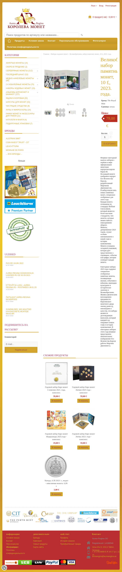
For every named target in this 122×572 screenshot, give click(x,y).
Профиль (64, 538)
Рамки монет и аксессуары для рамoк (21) (20, 115)
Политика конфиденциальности (23, 47)
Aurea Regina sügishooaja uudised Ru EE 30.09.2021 (21, 275)
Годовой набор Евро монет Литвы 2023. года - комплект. (83, 437)
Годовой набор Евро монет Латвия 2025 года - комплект (83, 390)
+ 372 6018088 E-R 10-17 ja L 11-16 (106, 552)
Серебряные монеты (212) (19, 71)
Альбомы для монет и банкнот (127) (17, 93)
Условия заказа (36, 41)
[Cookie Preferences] (4, 567)
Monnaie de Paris (15, 150)
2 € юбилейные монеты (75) (20, 84)
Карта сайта (38, 547)
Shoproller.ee (112, 562)
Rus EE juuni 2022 (21, 264)
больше (21, 161)
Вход (101, 6)
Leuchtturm (12, 146)
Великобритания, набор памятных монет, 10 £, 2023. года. (90, 54)
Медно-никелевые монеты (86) (20, 79)
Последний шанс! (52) (17, 74)
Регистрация (110, 6)
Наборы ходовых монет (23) (20, 88)
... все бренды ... (14, 154)
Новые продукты (40, 544)
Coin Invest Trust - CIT (17, 142)
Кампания (37, 541)
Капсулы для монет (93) (18, 102)
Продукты (20, 41)
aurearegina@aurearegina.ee (104, 556)
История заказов (67, 541)
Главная (46, 54)
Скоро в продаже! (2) (16, 67)
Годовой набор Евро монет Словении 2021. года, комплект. (56, 390)
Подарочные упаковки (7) (19, 124)
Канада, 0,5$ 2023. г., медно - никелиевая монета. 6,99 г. (56, 483)
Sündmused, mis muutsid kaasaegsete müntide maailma (21, 312)
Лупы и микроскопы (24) (18, 110)
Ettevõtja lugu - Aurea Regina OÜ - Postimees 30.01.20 (21, 287)
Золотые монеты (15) (17, 63)
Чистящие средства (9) (18, 106)
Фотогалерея (99, 41)
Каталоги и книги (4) (16, 120)
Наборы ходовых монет (59, 54)
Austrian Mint (13, 139)
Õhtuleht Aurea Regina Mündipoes (21, 299)
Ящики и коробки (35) (17, 98)
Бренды (36, 538)
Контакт (51, 41)
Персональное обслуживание (74, 41)
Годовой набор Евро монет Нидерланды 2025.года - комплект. (56, 437)
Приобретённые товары (70, 544)
